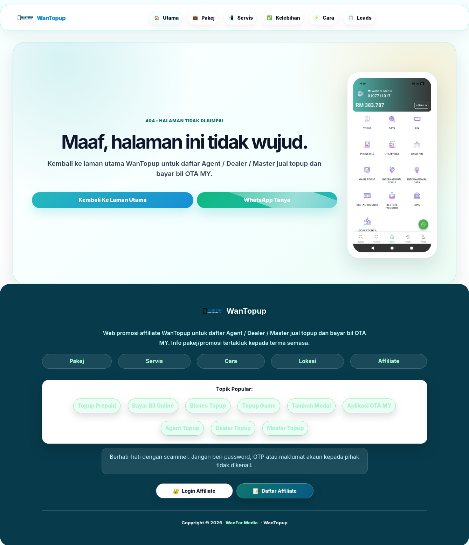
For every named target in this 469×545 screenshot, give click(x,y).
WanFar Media (242, 523)
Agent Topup (393, 406)
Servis (197, 361)
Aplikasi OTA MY (340, 406)
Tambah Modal (284, 406)
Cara (230, 361)
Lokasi (264, 361)
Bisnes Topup (185, 406)
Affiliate (303, 361)
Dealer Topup (209, 429)
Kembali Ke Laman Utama (151, 199)
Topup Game (233, 406)
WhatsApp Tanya (229, 199)
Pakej (162, 361)
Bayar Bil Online (132, 406)
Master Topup (259, 429)
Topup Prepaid (77, 406)
